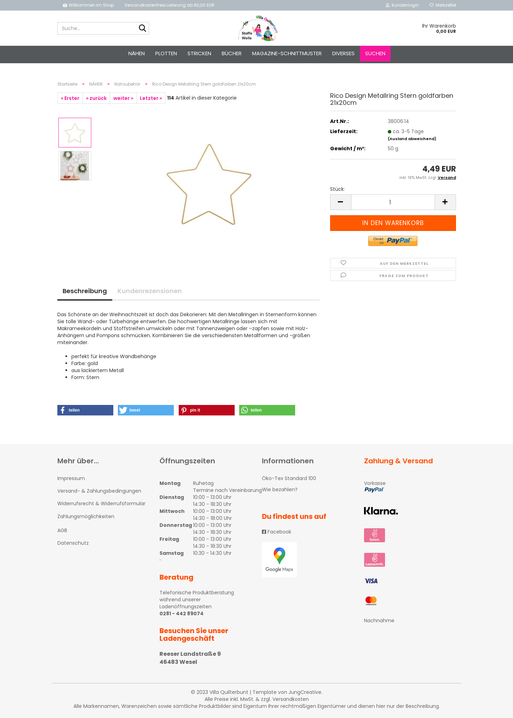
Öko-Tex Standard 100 (289, 478)
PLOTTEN (166, 53)
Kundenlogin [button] (402, 5)
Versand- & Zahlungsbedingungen (99, 490)
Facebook (276, 531)
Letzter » (151, 98)
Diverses (343, 53)
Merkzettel (442, 5)
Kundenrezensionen (149, 291)
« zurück (96, 98)
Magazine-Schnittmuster (287, 53)
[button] (85, 410)
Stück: (337, 189)
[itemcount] (393, 202)
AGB (62, 530)
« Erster (70, 98)
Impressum (71, 478)
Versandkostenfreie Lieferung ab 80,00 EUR (169, 5)
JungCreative (304, 692)
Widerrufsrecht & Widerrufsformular (101, 503)
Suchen (375, 53)
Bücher (232, 53)
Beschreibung (85, 291)
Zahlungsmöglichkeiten (85, 516)
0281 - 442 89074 (181, 613)
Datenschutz (73, 542)
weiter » (123, 98)
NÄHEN (136, 53)
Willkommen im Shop (88, 5)
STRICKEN (199, 53)
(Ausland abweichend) (412, 139)
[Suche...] (142, 28)
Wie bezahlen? (280, 489)
